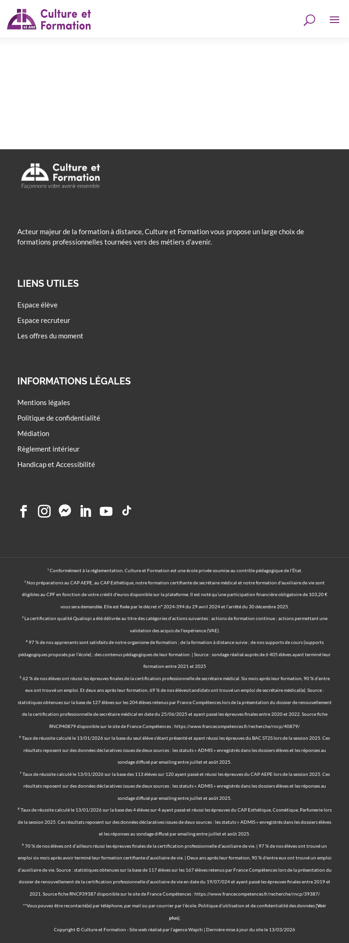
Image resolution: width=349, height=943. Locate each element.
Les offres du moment (50, 335)
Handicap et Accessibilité (56, 464)
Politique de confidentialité (58, 418)
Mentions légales (43, 402)
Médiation (33, 433)
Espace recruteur (43, 320)
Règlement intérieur (48, 449)
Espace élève (37, 304)
